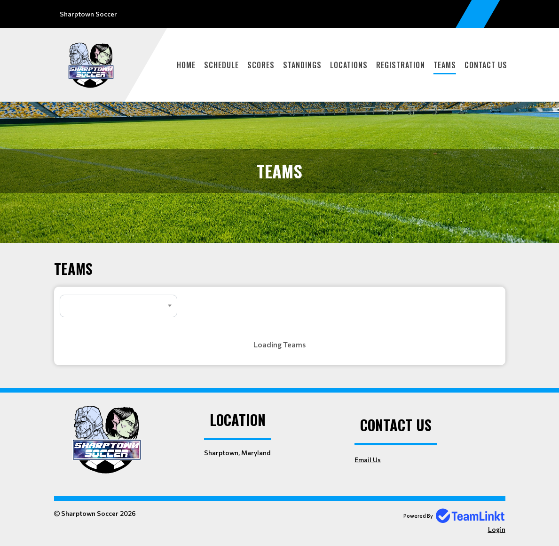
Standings (302, 65)
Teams (444, 65)
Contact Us (486, 65)
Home (186, 65)
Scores (261, 65)
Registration (400, 65)
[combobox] (118, 306)
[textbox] (118, 306)
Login (496, 529)
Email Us (367, 460)
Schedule (221, 65)
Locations (349, 65)
